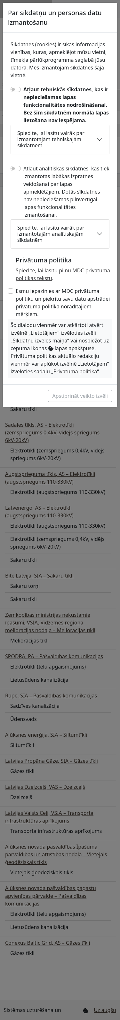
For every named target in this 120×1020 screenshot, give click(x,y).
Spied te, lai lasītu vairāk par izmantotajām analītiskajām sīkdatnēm (50, 233)
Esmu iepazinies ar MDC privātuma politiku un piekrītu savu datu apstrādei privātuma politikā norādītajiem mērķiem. (63, 302)
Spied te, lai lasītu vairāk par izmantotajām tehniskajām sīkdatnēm (50, 139)
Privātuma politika (75, 371)
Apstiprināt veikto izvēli (80, 395)
